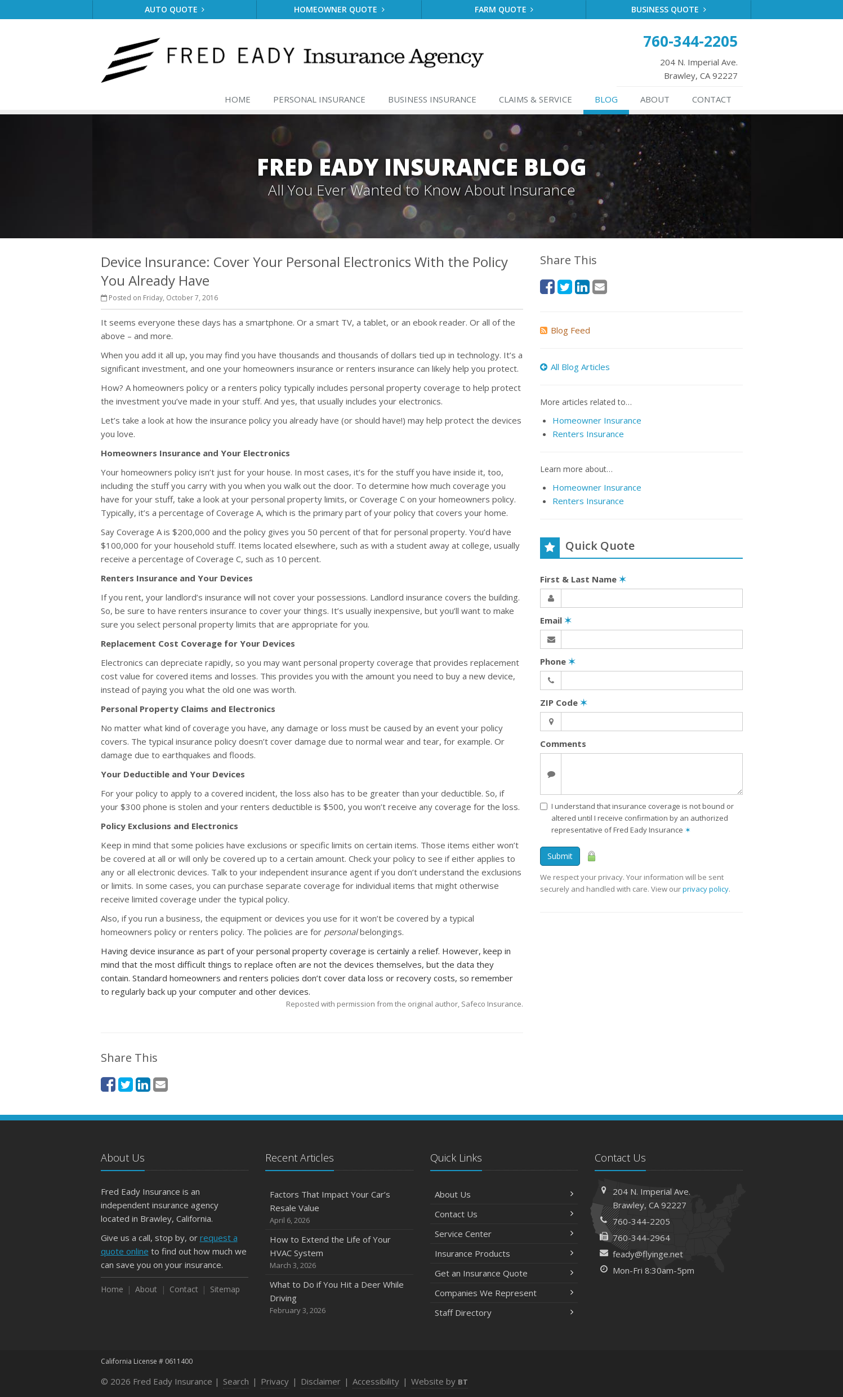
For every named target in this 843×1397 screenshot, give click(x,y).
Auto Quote (175, 9)
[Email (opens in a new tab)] (160, 1084)
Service (535, 99)
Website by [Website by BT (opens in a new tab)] (439, 1381)
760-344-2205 (641, 1221)
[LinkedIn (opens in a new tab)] (143, 1084)
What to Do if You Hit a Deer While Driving (339, 1297)
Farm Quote (504, 9)
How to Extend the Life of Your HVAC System (339, 1252)
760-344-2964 (641, 1237)
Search (236, 1381)
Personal (319, 99)
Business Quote (668, 9)
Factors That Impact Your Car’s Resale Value (339, 1207)
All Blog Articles (575, 366)
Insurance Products (504, 1253)
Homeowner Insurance (596, 420)
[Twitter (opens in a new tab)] (125, 1084)
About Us (504, 1194)
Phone (558, 661)
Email (556, 620)
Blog (606, 99)
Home (238, 99)
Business (432, 99)
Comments (563, 743)
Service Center (504, 1233)
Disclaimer (321, 1381)
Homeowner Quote (339, 9)
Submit (560, 856)
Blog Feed (565, 330)
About (655, 99)
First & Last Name (583, 579)
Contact (712, 99)
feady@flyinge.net (648, 1254)
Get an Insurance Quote (504, 1273)
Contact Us (504, 1214)
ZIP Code (563, 702)
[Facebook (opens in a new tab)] (108, 1084)
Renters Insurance (588, 433)
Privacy (275, 1381)
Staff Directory (504, 1312)
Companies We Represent (504, 1292)
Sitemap (225, 1289)
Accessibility (376, 1381)
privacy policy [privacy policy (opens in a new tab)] (706, 889)
